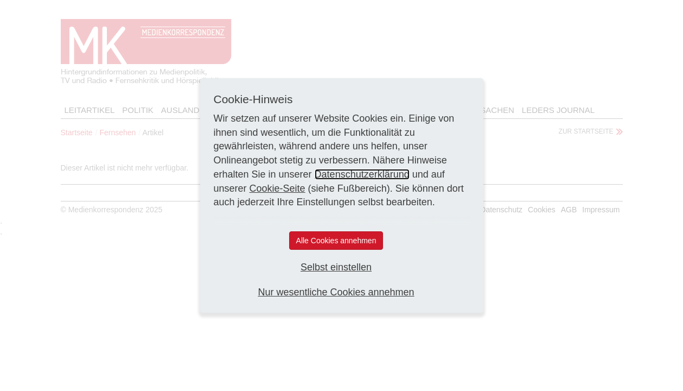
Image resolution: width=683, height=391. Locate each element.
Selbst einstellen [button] (336, 267)
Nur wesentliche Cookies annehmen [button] (336, 292)
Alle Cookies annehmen (336, 240)
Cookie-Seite (277, 188)
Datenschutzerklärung (362, 174)
